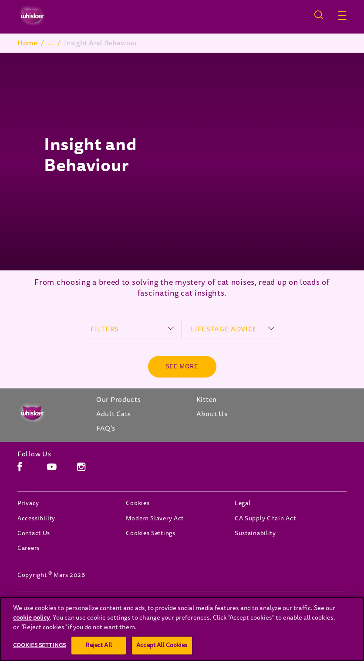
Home (27, 43)
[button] (342, 15)
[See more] (182, 367)
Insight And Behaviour (129, 43)
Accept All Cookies (162, 645)
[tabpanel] (182, 161)
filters (105, 329)
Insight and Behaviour (90, 155)
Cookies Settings (150, 533)
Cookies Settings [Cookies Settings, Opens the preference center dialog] (39, 645)
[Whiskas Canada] (48, 413)
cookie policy (31, 617)
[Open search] (318, 15)
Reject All (98, 645)
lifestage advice (224, 329)
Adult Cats (65, 43)
